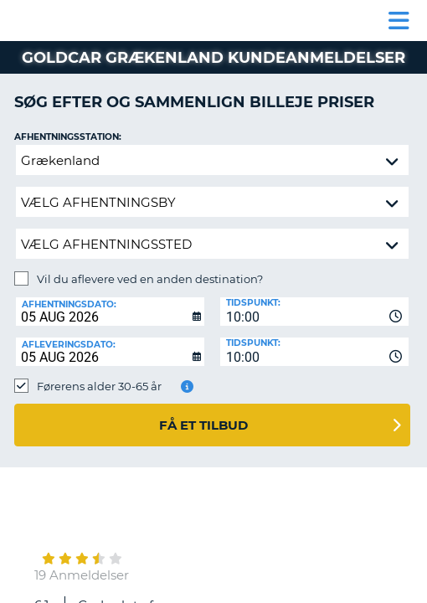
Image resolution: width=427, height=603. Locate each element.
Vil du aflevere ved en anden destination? (150, 279)
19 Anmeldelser (81, 575)
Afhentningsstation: (67, 136)
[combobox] (314, 311)
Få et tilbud (203, 425)
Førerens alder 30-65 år (99, 386)
